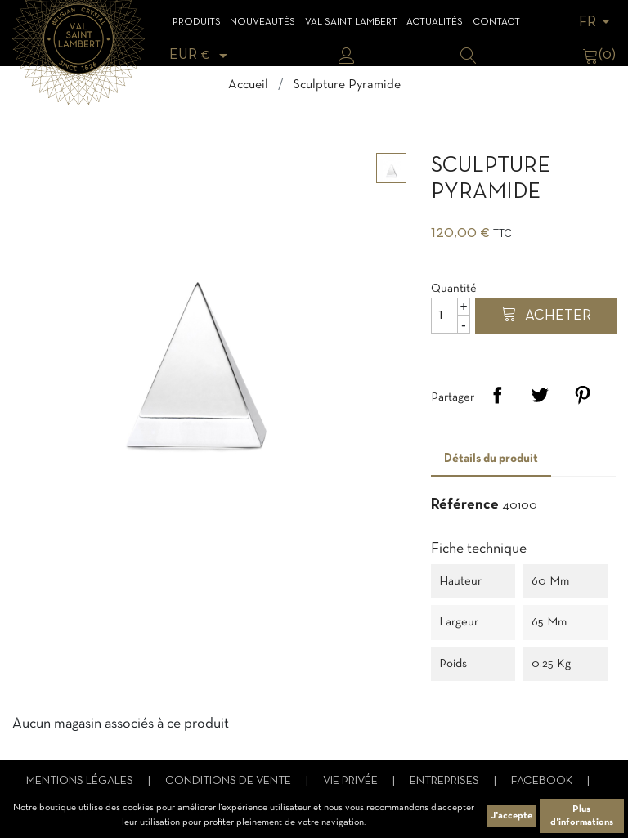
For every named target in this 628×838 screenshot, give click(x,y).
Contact (496, 22)
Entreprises (446, 781)
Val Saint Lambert (351, 22)
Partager (497, 395)
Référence (465, 505)
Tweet (539, 395)
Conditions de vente (229, 781)
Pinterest (582, 395)
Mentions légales (81, 781)
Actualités (434, 22)
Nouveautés (262, 22)
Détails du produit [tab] (491, 458)
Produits (197, 22)
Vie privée (351, 781)
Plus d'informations (581, 816)
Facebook (543, 781)
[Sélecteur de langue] (597, 22)
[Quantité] (450, 316)
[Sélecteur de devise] (201, 55)
